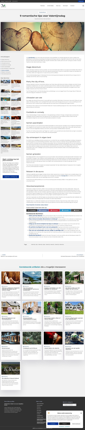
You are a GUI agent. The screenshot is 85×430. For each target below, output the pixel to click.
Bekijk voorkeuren (76, 423)
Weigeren (64, 423)
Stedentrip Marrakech (35, 235)
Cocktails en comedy (6, 64)
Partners (43, 5)
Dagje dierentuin (5, 59)
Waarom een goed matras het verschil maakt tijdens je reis (4, 112)
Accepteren (53, 423)
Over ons (58, 5)
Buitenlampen (6, 348)
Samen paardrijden (6, 66)
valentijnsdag (31, 57)
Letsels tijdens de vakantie (51, 348)
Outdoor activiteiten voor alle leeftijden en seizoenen (52, 288)
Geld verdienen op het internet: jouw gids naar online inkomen (42, 422)
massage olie (64, 175)
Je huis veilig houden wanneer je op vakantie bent (74, 318)
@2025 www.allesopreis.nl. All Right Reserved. (42, 428)
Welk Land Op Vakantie (35, 215)
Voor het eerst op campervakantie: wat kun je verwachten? (5, 141)
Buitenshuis (42, 12)
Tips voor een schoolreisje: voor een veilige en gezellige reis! (46, 230)
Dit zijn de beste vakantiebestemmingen (30, 318)
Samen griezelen (5, 70)
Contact (72, 5)
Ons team (65, 5)
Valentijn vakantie (50, 244)
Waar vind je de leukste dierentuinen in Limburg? (43, 219)
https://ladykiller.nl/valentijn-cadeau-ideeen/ (37, 204)
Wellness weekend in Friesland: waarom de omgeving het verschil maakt (10, 289)
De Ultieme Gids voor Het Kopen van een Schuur (73, 288)
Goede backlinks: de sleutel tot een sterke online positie (41, 419)
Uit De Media (50, 5)
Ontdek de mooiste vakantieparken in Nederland (15, 94)
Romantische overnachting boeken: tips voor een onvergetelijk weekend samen (15, 122)
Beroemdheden (40, 403)
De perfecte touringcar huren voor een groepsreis (43, 227)
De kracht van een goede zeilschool (73, 349)
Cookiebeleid (61, 426)
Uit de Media (39, 405)
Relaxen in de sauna (6, 72)
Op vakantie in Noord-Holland (10, 378)
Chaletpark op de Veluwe (30, 348)
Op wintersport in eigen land (8, 68)
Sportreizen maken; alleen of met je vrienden (52, 318)
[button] (81, 413)
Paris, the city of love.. (6, 61)
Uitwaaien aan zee (6, 63)
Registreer (39, 412)
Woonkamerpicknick (6, 73)
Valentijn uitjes (41, 244)
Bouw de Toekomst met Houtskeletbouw (8, 318)
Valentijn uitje (34, 244)
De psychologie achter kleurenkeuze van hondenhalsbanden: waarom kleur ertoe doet (5, 150)
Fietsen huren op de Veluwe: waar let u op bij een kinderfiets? (5, 94)
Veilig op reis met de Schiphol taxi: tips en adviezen (43, 223)
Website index (40, 417)
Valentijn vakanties (59, 244)
